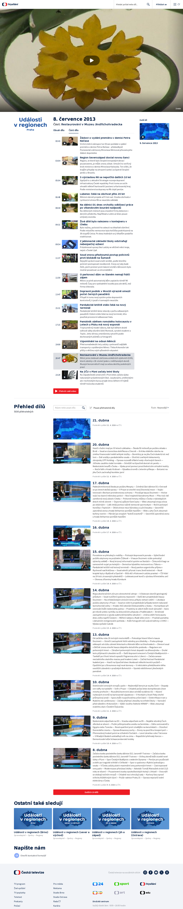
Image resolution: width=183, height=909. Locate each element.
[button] (91, 60)
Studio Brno (58, 892)
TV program (19, 883)
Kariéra (56, 905)
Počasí (17, 905)
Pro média (58, 883)
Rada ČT (57, 901)
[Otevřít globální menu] (176, 4)
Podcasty (18, 901)
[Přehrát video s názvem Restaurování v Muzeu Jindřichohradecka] (91, 60)
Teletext (18, 897)
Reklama (57, 888)
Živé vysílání (19, 888)
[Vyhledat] (83, 408)
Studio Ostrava (60, 897)
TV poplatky (19, 892)
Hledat (147, 5)
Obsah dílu (58, 130)
